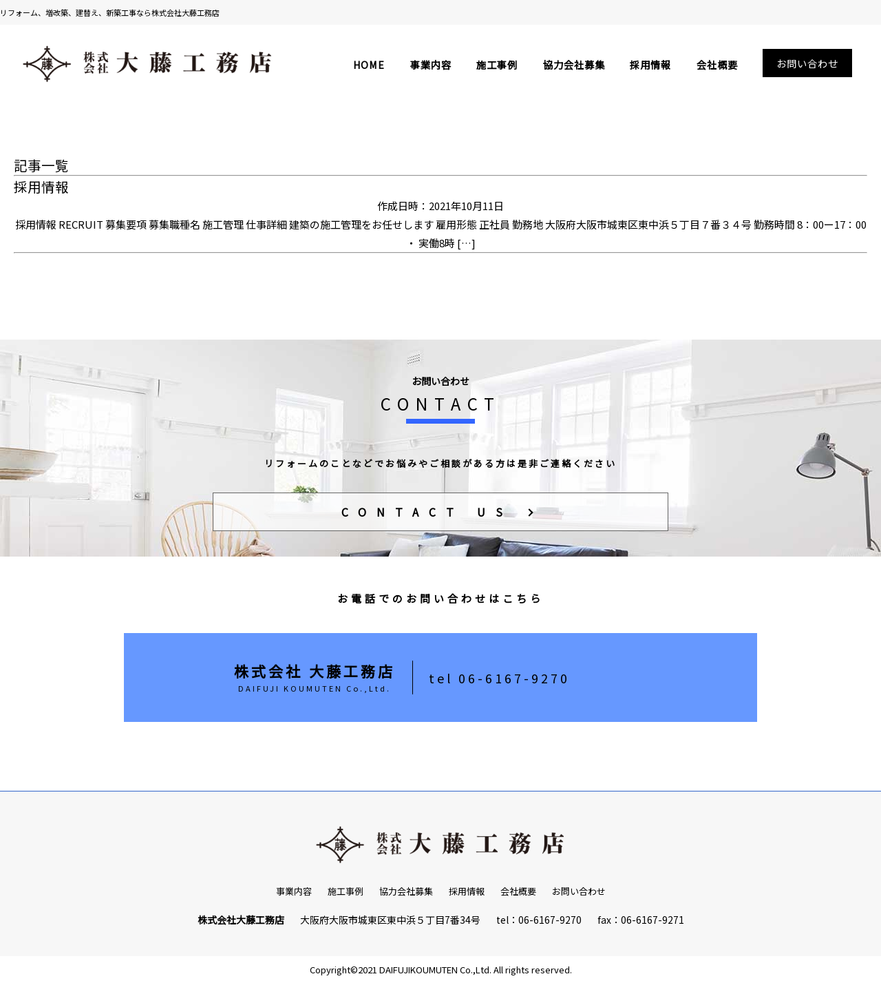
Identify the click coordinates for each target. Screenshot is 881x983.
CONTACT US (427, 512)
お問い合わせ (807, 63)
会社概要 (717, 64)
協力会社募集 (574, 64)
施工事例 (497, 64)
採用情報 (650, 64)
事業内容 (431, 64)
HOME (369, 64)
